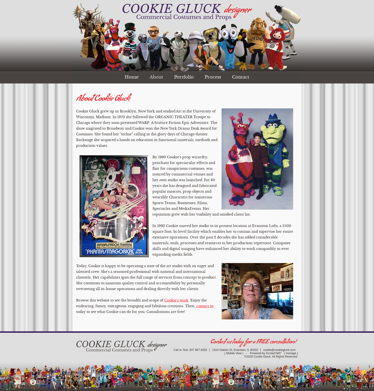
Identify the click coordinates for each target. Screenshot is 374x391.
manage (291, 353)
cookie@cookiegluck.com (279, 350)
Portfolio (184, 77)
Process (213, 77)
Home (132, 77)
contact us (204, 306)
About (156, 77)
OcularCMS (274, 353)
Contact (240, 77)
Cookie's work (176, 300)
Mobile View (234, 353)
